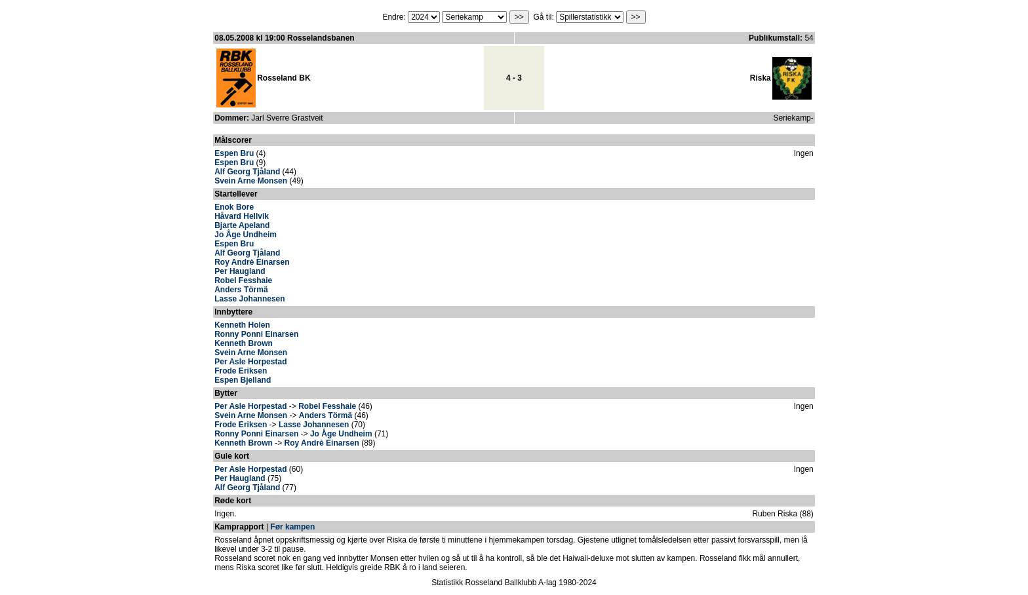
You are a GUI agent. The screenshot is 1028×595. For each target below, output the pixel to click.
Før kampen (292, 526)
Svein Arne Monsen (250, 180)
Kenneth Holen (242, 325)
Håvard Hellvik (241, 216)
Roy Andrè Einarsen (251, 262)
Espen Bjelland (242, 380)
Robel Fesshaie (243, 280)
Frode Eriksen (240, 370)
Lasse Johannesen (249, 298)
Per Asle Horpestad (250, 361)
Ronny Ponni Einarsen (256, 334)
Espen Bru (234, 153)
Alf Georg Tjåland (247, 171)
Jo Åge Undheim (245, 234)
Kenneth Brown (243, 343)
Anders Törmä (240, 289)
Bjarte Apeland (241, 225)
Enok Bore (234, 207)
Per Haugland (239, 271)
